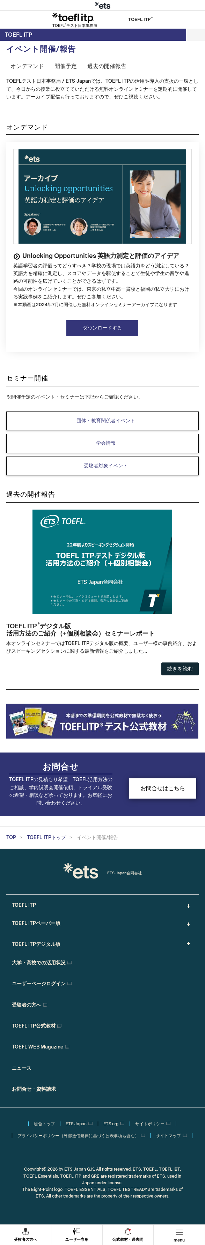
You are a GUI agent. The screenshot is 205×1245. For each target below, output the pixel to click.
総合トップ (44, 1123)
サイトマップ (168, 1135)
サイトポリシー (149, 1123)
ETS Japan (76, 1123)
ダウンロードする (102, 328)
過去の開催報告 (106, 66)
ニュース (21, 1068)
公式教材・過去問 (127, 1239)
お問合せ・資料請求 (34, 1089)
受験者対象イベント (106, 466)
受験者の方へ (25, 1239)
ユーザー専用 (76, 1239)
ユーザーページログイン (39, 984)
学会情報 (106, 443)
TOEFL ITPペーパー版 (36, 923)
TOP (11, 837)
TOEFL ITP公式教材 (34, 1026)
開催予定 (65, 66)
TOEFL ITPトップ (46, 837)
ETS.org (110, 1123)
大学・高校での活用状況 (39, 963)
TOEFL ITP (18, 34)
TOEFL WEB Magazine (37, 1047)
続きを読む (180, 669)
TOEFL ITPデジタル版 (36, 944)
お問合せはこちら (162, 788)
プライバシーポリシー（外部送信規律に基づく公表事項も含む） (78, 1135)
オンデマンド (27, 66)
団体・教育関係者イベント (105, 421)
